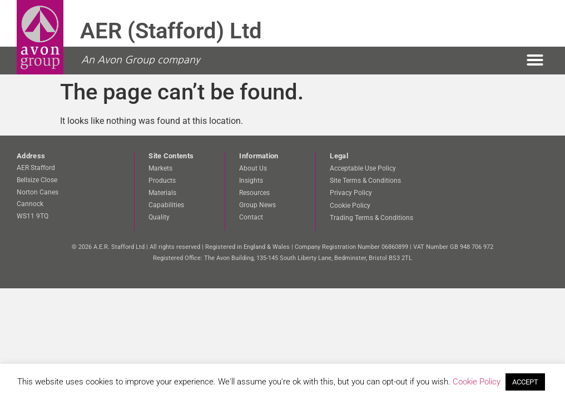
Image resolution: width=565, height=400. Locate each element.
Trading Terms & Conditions (371, 217)
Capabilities (166, 205)
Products (162, 180)
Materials (162, 193)
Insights (251, 180)
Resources (254, 193)
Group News (257, 205)
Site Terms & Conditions (365, 180)
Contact (251, 217)
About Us (253, 168)
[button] (535, 60)
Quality (159, 217)
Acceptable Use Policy (363, 168)
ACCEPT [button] (525, 382)
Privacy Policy (351, 193)
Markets (160, 168)
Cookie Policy (350, 205)
